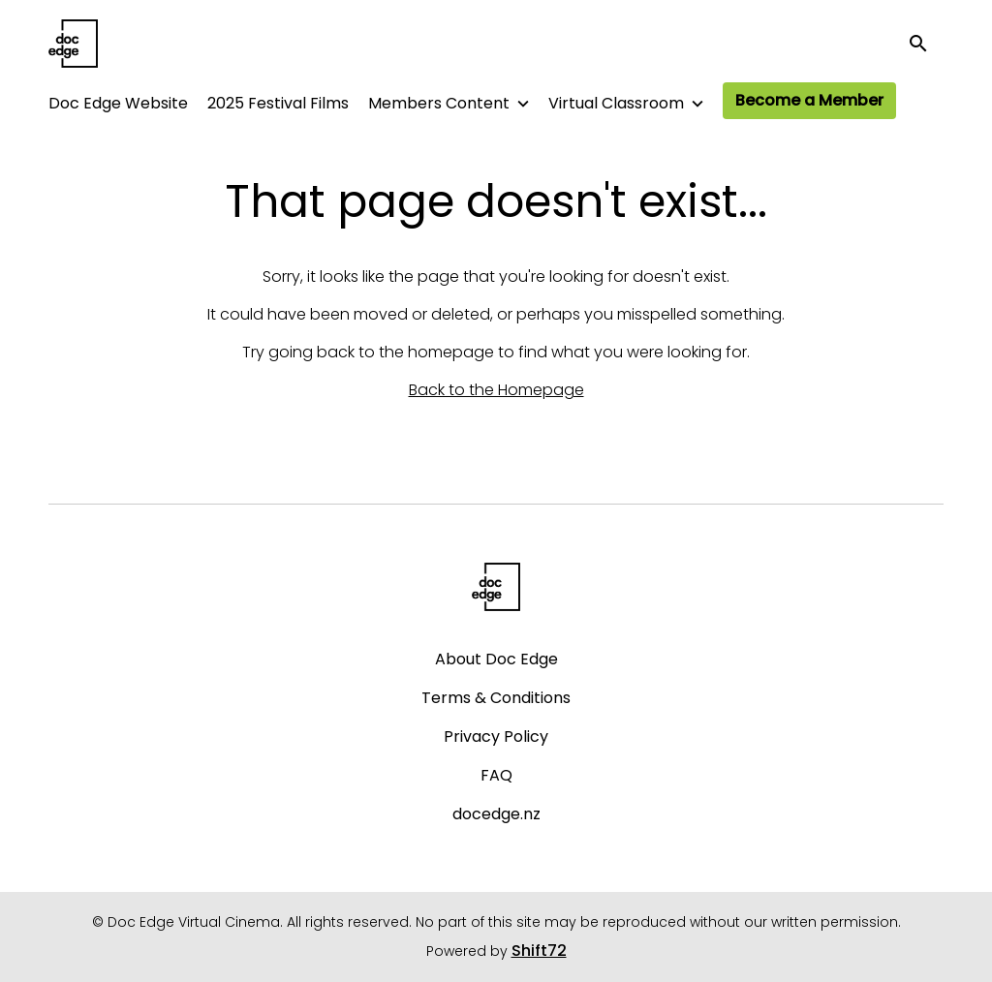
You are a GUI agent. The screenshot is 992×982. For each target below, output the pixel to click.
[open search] (926, 43)
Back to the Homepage (496, 390)
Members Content (439, 103)
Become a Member (809, 100)
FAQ (496, 775)
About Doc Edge (496, 659)
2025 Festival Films (278, 103)
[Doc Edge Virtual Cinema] (496, 587)
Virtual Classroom (616, 103)
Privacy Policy (496, 736)
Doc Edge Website (118, 103)
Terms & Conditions (496, 698)
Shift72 (539, 950)
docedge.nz (496, 814)
